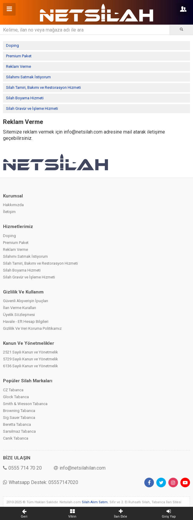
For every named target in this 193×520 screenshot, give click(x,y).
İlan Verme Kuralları (19, 307)
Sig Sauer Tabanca (19, 417)
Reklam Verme (18, 66)
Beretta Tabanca (17, 424)
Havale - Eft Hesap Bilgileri (25, 321)
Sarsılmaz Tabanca (19, 431)
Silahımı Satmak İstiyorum (28, 77)
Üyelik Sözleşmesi (19, 314)
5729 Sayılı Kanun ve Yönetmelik (30, 359)
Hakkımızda (13, 205)
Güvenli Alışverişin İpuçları (25, 301)
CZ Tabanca (13, 390)
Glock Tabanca (16, 397)
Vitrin (72, 513)
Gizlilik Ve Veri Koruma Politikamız (32, 328)
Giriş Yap (169, 513)
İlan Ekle (120, 513)
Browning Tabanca (19, 410)
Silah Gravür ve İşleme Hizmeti (32, 108)
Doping (12, 45)
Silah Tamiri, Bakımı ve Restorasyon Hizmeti (43, 87)
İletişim (9, 211)
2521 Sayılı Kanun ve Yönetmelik (30, 352)
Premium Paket (19, 56)
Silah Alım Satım (95, 502)
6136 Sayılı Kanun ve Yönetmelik (30, 366)
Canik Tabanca (15, 438)
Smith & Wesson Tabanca (25, 403)
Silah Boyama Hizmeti (25, 98)
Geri (24, 513)
